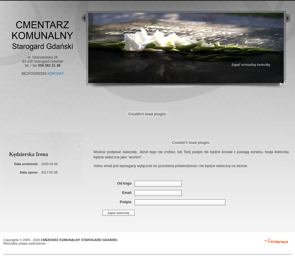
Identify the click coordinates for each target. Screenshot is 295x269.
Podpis (125, 202)
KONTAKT (55, 74)
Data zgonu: (29, 172)
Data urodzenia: (26, 164)
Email (126, 193)
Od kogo (124, 183)
